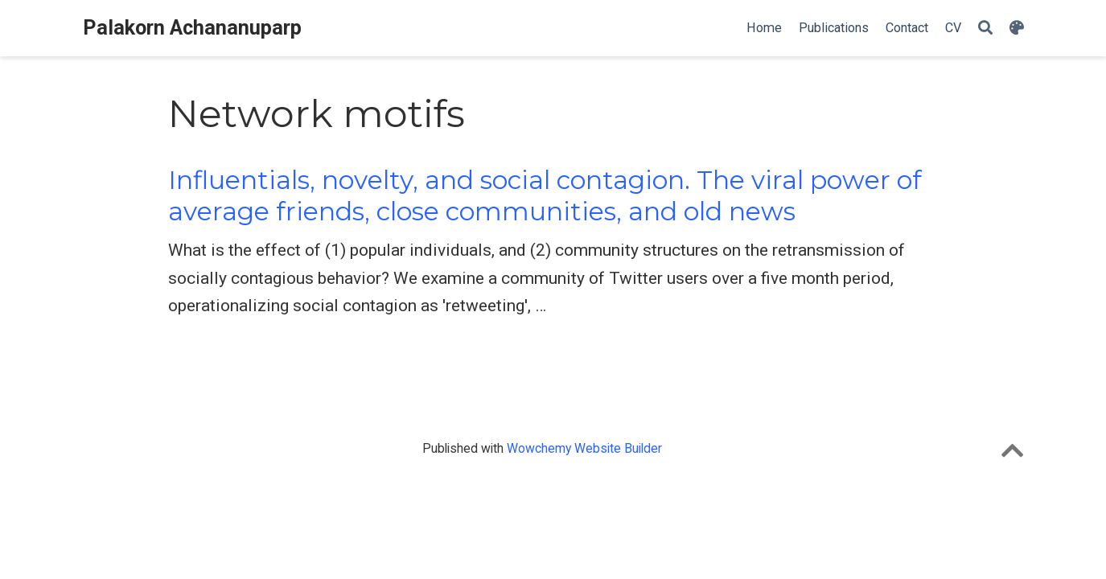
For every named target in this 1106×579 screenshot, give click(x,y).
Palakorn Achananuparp (192, 27)
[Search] (985, 28)
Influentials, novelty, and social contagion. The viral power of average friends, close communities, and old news (545, 196)
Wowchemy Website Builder (584, 448)
